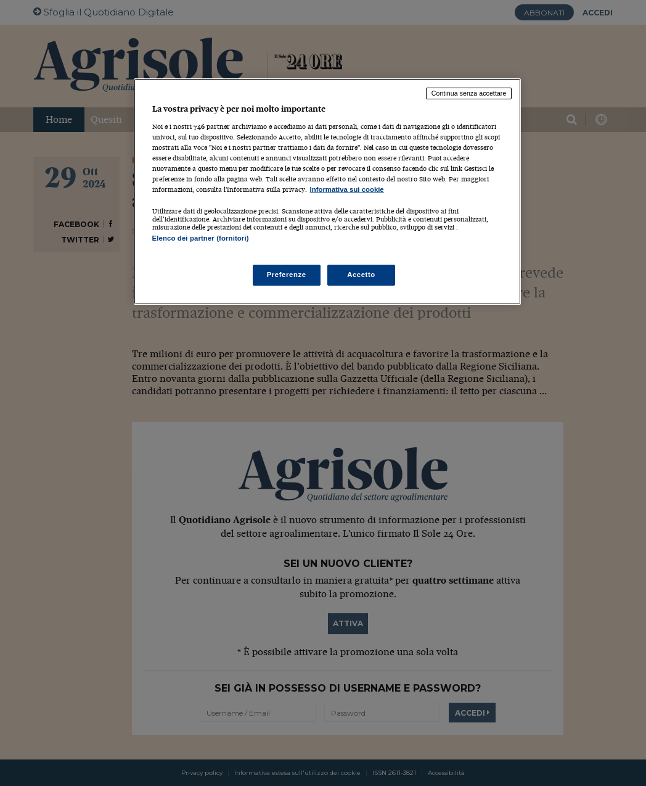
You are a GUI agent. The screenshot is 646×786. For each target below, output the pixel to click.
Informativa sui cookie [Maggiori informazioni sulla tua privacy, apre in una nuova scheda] (347, 189)
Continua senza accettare (469, 93)
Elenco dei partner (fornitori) (200, 238)
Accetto (361, 274)
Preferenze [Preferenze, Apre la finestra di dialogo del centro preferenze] (286, 274)
